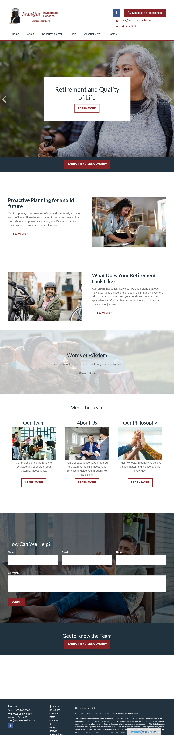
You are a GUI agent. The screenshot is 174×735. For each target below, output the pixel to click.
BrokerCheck (132, 713)
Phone (119, 552)
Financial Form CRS (87, 708)
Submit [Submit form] (17, 601)
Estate (51, 717)
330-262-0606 (22, 710)
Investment (54, 713)
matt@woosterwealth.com (21, 720)
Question (13, 573)
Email (65, 552)
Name (11, 552)
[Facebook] (116, 13)
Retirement (54, 710)
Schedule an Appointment (145, 12)
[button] (15, 34)
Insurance (53, 720)
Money (51, 727)
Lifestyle (52, 731)
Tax (50, 724)
